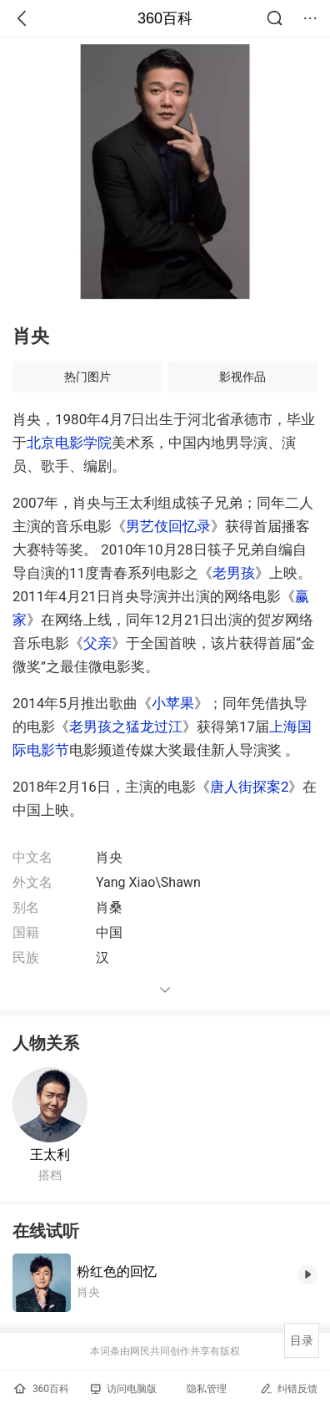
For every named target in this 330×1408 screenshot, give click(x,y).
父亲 (97, 643)
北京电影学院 (69, 442)
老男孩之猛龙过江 (125, 726)
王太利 (50, 1154)
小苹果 (173, 703)
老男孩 (233, 573)
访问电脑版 (124, 1389)
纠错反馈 (289, 1388)
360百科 (165, 18)
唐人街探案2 (249, 786)
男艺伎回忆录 (168, 526)
